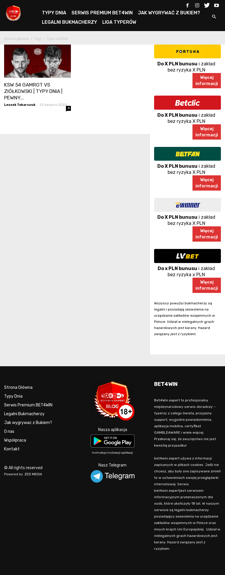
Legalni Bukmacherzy (24, 413)
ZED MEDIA (33, 474)
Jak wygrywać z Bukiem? (28, 422)
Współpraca (15, 440)
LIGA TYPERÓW (119, 22)
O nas (9, 431)
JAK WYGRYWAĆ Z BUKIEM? (169, 13)
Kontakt (12, 449)
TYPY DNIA (54, 13)
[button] (214, 17)
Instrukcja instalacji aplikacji (112, 452)
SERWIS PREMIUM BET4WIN (102, 13)
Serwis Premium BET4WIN (28, 405)
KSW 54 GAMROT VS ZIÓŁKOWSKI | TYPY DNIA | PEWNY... (33, 91)
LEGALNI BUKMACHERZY (69, 22)
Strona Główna (18, 387)
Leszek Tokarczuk (19, 105)
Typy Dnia (13, 396)
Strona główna (16, 39)
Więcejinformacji (206, 80)
